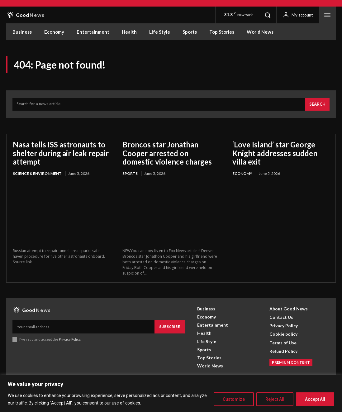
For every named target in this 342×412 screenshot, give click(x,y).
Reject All (274, 399)
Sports (130, 173)
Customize (234, 399)
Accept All (315, 399)
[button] (267, 15)
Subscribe (169, 326)
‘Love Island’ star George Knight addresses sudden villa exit (275, 153)
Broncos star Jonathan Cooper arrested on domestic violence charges (167, 153)
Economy (242, 173)
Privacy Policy (69, 339)
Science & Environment (37, 173)
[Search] (317, 104)
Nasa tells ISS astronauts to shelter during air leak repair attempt (61, 153)
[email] (83, 326)
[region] (171, 393)
